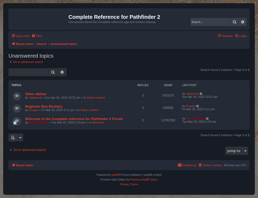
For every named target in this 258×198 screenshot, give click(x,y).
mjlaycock (35, 97)
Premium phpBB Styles (144, 179)
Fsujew (33, 110)
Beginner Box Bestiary (43, 106)
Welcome (98, 122)
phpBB (115, 174)
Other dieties (36, 94)
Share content (96, 97)
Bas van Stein (38, 122)
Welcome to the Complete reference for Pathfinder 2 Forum (74, 119)
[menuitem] (36, 36)
